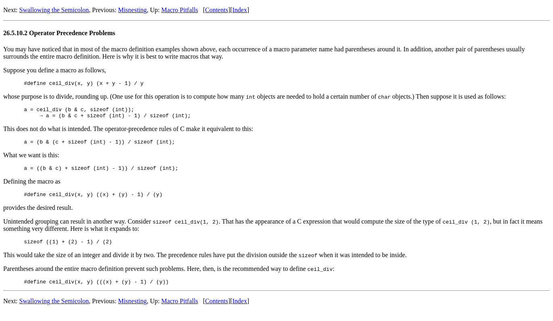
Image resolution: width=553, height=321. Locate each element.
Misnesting (132, 9)
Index (240, 9)
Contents (216, 9)
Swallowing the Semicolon (54, 9)
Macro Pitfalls (179, 9)
